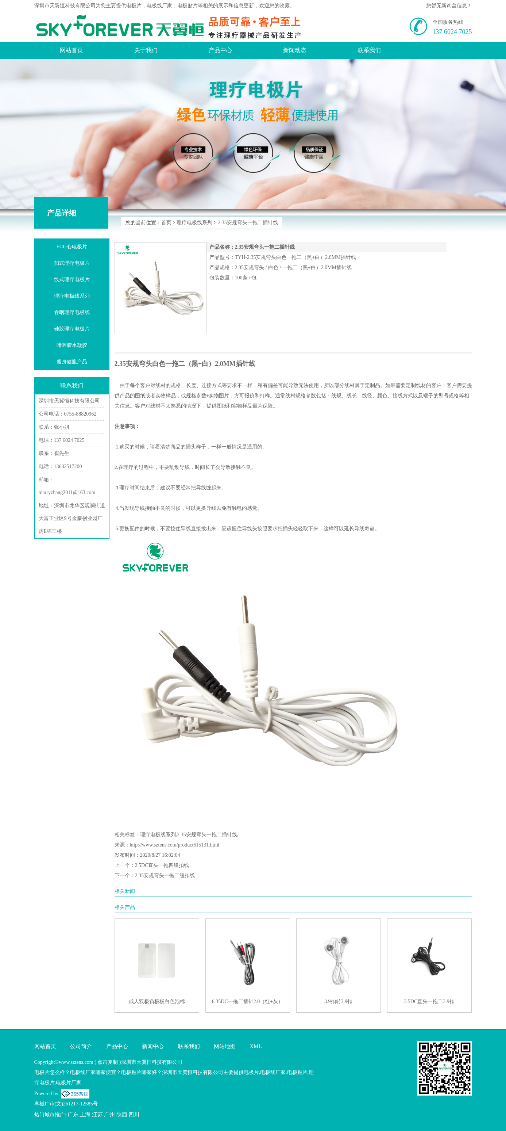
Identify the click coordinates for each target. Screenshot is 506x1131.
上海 (85, 1114)
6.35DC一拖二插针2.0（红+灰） (247, 1001)
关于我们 (146, 50)
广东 (72, 1114)
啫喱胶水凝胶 (72, 345)
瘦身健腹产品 (72, 361)
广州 (109, 1114)
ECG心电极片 (72, 246)
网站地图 (225, 1046)
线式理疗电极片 (72, 279)
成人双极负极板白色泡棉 (157, 1001)
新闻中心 (153, 1046)
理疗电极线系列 (194, 222)
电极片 (134, 5)
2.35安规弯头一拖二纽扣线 (165, 875)
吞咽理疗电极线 (72, 312)
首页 (166, 222)
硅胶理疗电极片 (72, 329)
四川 (133, 1114)
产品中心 (220, 50)
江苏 (97, 1114)
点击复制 (107, 1062)
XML (256, 1046)
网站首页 (71, 50)
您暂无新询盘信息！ (449, 5)
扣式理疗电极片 (72, 263)
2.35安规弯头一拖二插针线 (248, 222)
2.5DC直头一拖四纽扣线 (162, 865)
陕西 (121, 1114)
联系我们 (369, 50)
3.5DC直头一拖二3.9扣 (429, 1001)
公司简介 (81, 1046)
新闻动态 (294, 50)
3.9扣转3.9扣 (338, 1001)
